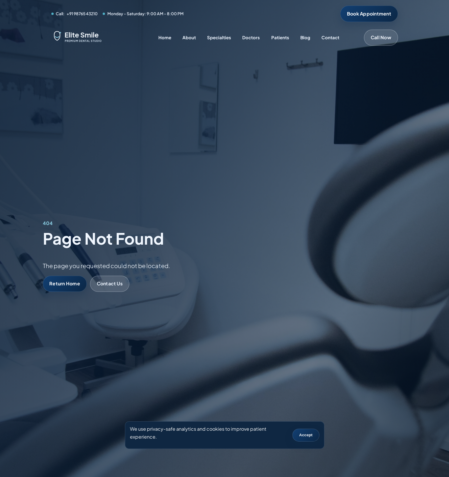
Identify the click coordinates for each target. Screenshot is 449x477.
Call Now (381, 37)
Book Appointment (369, 14)
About (189, 37)
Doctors (251, 37)
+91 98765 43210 (82, 13)
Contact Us (110, 283)
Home (164, 37)
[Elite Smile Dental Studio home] (92, 38)
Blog (305, 37)
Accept (306, 435)
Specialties (219, 37)
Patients (280, 37)
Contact (330, 37)
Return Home (64, 283)
